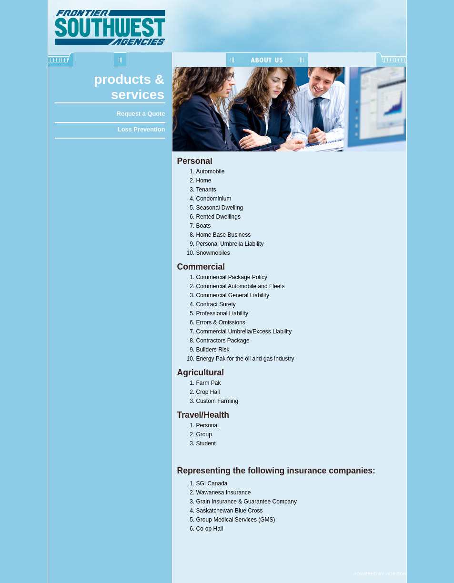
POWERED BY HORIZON (380, 573)
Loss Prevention (141, 129)
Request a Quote (141, 113)
